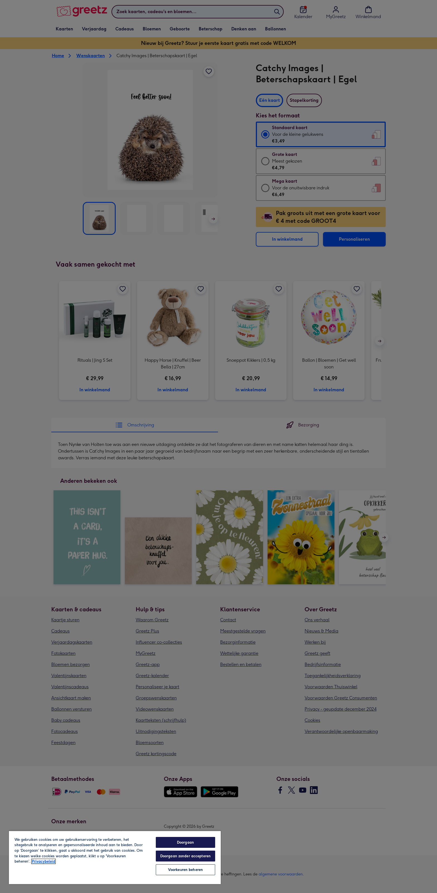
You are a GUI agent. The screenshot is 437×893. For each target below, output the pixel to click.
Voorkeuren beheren (185, 870)
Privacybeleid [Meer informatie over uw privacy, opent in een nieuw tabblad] (43, 861)
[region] (115, 857)
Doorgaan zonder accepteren (185, 856)
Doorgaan (185, 842)
